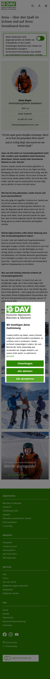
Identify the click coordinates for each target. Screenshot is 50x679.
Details (10, 356)
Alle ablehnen (25, 371)
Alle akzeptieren (25, 378)
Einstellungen (25, 363)
